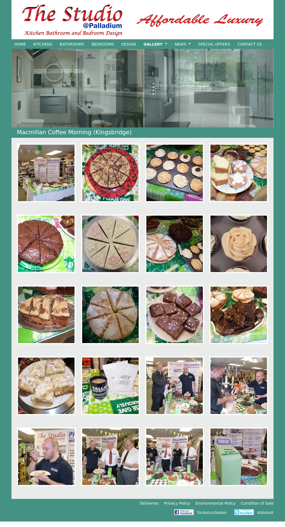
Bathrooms (72, 44)
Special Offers (214, 44)
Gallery (154, 44)
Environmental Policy (215, 503)
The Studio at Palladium (212, 512)
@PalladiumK (265, 512)
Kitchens (42, 44)
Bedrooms (102, 44)
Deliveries (149, 503)
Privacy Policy (177, 503)
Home (20, 44)
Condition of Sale (257, 503)
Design (128, 44)
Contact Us (250, 44)
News (181, 44)
